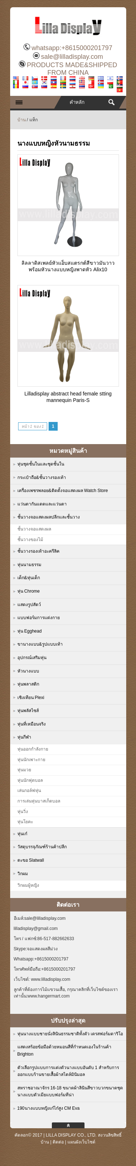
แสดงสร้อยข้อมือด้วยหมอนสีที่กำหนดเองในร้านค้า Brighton (64, 1050)
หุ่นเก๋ (22, 833)
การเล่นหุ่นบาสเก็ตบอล (38, 801)
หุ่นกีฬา (24, 737)
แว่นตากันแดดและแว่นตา (42, 504)
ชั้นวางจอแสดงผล (34, 529)
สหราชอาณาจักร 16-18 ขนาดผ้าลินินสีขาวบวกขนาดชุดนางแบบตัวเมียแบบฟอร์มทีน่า (70, 1091)
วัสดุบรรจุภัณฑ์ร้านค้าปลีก (42, 846)
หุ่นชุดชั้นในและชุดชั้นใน (40, 464)
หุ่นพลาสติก (28, 684)
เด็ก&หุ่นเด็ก (28, 577)
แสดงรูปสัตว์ (29, 604)
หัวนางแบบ (28, 671)
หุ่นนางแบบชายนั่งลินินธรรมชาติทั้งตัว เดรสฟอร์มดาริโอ (70, 1033)
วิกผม (22, 873)
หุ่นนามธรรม (29, 564)
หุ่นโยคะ (25, 821)
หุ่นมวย (24, 769)
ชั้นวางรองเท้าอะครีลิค (38, 551)
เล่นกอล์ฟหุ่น (29, 790)
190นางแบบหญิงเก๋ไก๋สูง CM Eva (48, 1108)
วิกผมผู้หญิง (28, 885)
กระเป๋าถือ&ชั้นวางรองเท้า (41, 477)
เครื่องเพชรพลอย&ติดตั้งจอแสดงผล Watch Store (62, 490)
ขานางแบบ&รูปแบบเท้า (40, 644)
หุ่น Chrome (28, 591)
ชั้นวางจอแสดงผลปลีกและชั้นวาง (48, 517)
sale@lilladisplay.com (72, 56)
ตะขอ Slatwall (30, 860)
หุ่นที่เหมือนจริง (31, 724)
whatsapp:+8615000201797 (72, 48)
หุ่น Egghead (29, 631)
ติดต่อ (58, 1142)
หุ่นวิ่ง (22, 811)
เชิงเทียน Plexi (30, 697)
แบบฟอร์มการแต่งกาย (38, 617)
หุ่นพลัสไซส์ (28, 710)
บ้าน (21, 119)
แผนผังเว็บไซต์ (81, 1142)
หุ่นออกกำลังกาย (32, 749)
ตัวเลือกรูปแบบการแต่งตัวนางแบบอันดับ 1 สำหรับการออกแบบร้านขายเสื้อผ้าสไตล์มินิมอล (68, 1071)
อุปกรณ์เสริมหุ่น (31, 657)
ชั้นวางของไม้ (30, 539)
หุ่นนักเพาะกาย (31, 759)
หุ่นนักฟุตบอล (30, 780)
